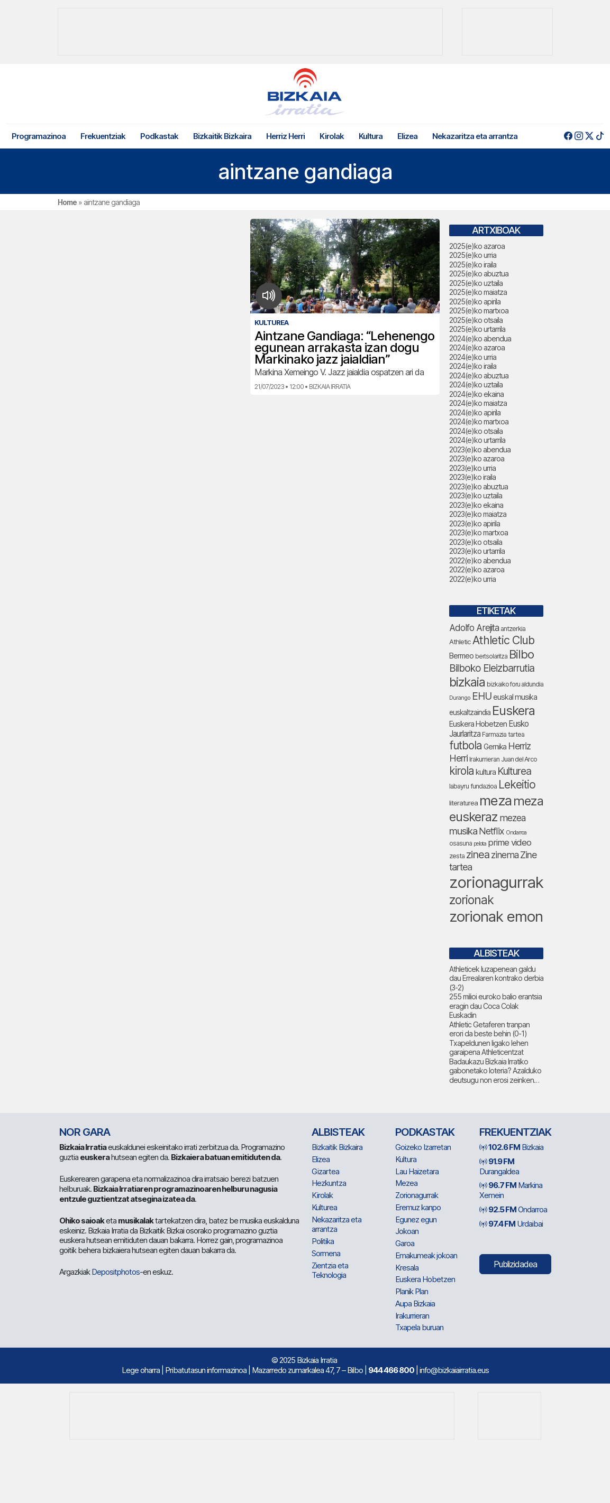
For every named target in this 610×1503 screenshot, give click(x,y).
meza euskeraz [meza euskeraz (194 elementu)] (496, 808)
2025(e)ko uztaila (476, 283)
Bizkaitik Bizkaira (222, 136)
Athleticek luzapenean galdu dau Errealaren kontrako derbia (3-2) (496, 978)
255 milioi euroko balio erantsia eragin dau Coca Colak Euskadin (495, 1005)
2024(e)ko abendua (480, 338)
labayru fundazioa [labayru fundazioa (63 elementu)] (473, 786)
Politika (323, 1241)
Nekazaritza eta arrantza (474, 136)
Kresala (406, 1268)
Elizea (407, 136)
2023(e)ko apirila (474, 523)
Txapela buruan (419, 1327)
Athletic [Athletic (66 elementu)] (460, 641)
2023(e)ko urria (472, 467)
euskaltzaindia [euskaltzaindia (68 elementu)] (469, 712)
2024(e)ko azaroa (477, 347)
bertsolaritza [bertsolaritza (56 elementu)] (491, 656)
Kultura (371, 136)
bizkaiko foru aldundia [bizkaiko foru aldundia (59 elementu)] (515, 684)
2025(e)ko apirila (474, 301)
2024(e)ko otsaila (476, 430)
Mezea (406, 1183)
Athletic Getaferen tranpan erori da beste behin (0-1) (489, 1029)
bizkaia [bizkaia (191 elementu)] (467, 682)
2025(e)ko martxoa (478, 310)
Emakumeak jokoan (426, 1255)
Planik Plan (411, 1291)
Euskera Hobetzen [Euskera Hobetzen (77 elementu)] (478, 724)
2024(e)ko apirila (474, 412)
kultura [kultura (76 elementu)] (486, 772)
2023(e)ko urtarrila (477, 550)
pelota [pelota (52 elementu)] (480, 843)
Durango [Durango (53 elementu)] (459, 697)
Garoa (404, 1243)
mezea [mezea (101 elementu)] (512, 817)
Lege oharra (141, 1370)
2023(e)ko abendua (480, 449)
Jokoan (406, 1231)
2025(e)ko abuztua (478, 273)
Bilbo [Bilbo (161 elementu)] (521, 654)
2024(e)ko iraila (472, 365)
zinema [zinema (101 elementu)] (504, 854)
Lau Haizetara (417, 1171)
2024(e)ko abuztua (478, 375)
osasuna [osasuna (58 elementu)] (460, 843)
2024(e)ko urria (472, 356)
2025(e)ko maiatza (478, 291)
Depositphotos (116, 1272)
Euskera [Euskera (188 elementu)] (513, 710)
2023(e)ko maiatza (477, 513)
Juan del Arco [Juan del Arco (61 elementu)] (519, 759)
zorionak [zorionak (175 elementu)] (471, 900)
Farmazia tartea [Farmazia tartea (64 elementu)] (503, 734)
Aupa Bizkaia (415, 1303)
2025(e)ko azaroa (477, 246)
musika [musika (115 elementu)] (463, 831)
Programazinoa (39, 136)
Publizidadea (515, 1264)
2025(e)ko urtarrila (477, 328)
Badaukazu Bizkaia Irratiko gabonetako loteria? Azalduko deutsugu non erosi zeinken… (495, 1070)
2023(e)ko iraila (472, 476)
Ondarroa (513, 1209)
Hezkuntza (329, 1183)
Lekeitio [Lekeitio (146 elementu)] (516, 784)
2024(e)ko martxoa (478, 421)
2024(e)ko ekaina (476, 393)
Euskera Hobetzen (425, 1279)
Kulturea (324, 1207)
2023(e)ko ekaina (476, 504)
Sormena (326, 1253)
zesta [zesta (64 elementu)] (457, 856)
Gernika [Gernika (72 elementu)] (495, 747)
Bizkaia (511, 1147)
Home (67, 202)
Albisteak (338, 1132)
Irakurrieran (412, 1316)
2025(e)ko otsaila (476, 320)
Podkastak (159, 136)
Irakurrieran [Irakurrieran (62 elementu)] (484, 759)
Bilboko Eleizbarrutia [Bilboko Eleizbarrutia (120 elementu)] (491, 668)
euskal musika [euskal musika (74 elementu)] (515, 696)
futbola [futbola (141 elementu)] (465, 745)
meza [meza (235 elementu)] (495, 800)
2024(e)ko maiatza (478, 402)
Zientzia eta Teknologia (330, 1270)
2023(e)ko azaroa (476, 458)
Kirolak (332, 136)
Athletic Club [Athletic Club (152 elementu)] (503, 640)
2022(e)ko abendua (480, 560)
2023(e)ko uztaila (475, 495)
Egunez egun (415, 1219)
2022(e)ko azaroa (476, 569)
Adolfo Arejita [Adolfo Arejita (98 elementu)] (474, 627)
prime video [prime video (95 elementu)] (509, 842)
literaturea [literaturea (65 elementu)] (463, 803)
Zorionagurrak (416, 1195)
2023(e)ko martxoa (478, 532)
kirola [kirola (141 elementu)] (461, 770)
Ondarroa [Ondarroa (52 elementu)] (516, 832)
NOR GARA (84, 1132)
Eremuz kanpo (418, 1207)
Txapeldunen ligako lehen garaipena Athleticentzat (488, 1047)
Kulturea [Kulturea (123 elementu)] (514, 771)
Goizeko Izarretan (423, 1147)
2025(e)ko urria (472, 255)
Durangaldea (499, 1166)
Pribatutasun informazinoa (206, 1370)
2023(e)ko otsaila (475, 541)
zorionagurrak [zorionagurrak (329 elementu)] (496, 882)
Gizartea (325, 1171)
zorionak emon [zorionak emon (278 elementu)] (496, 916)
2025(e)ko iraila (472, 264)
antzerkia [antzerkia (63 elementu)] (512, 629)
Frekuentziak (102, 136)
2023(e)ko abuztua (478, 486)
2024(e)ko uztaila (476, 384)
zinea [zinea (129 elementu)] (477, 854)
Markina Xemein (510, 1190)
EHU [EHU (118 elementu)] (481, 696)
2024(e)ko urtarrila (477, 439)
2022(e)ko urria (472, 578)
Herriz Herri (285, 136)
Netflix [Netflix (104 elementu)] (491, 831)
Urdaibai (511, 1224)
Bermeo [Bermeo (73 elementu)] (461, 655)
